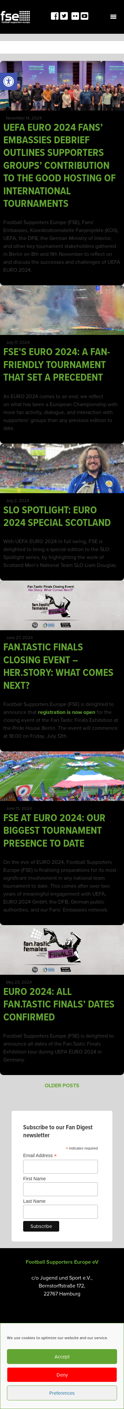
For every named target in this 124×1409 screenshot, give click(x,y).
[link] (8, 81)
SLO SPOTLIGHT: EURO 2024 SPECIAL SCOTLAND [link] (58, 517)
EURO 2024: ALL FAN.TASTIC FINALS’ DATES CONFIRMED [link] (58, 1004)
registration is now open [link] (66, 712)
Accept (62, 1357)
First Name (34, 1178)
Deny (62, 1375)
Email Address (40, 1155)
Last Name (34, 1201)
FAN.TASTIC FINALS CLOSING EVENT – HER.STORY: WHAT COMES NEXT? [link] (58, 666)
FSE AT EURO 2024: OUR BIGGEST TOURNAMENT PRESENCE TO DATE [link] (54, 831)
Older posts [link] (62, 1085)
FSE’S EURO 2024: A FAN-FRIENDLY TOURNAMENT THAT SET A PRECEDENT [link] (56, 365)
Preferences (62, 1393)
